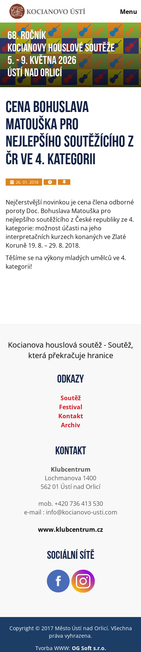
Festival (70, 407)
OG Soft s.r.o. (89, 648)
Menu (128, 12)
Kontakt (70, 416)
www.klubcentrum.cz (70, 529)
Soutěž (71, 398)
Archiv (70, 425)
